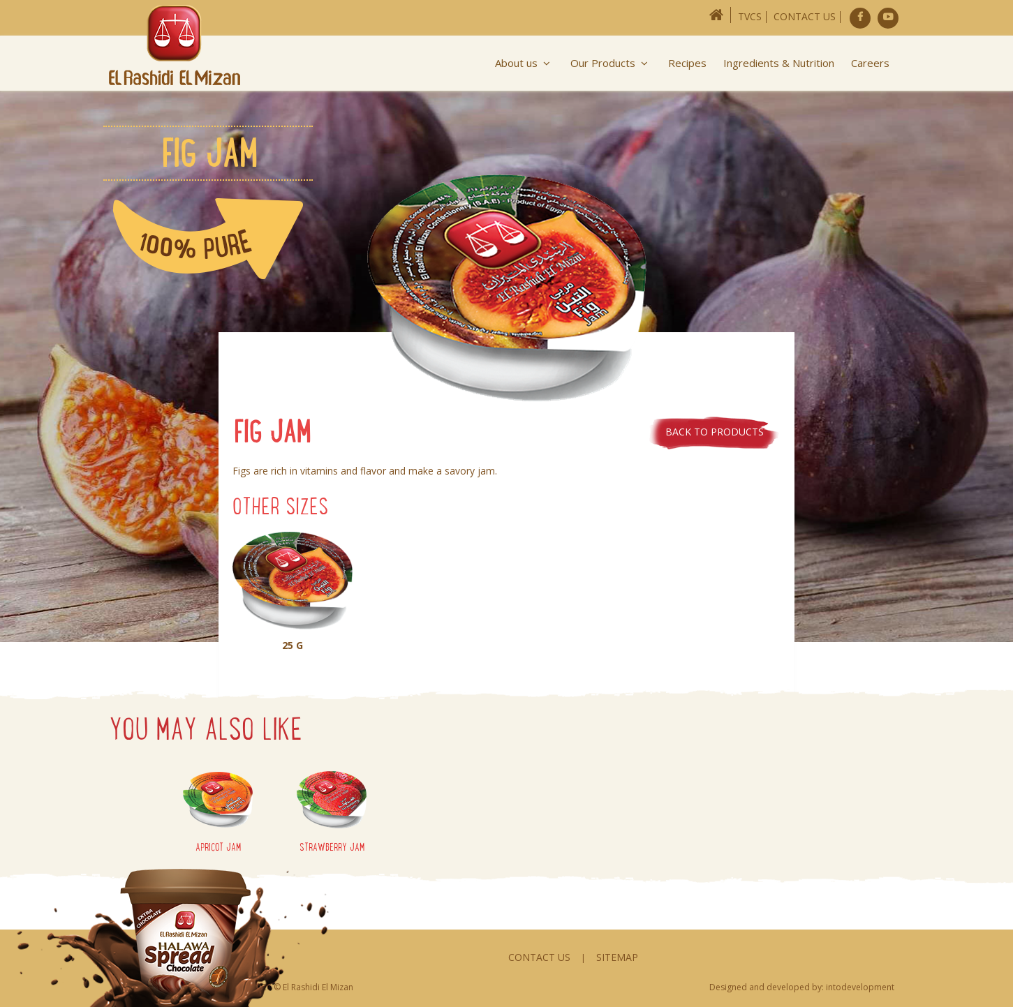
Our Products (610, 63)
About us (524, 63)
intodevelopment (860, 987)
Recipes (687, 63)
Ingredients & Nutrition (778, 63)
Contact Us (805, 16)
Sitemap (617, 957)
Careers (870, 63)
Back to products (714, 431)
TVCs (750, 16)
